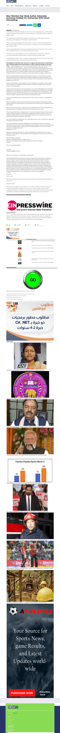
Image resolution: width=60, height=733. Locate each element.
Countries (41, 5)
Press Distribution (19, 5)
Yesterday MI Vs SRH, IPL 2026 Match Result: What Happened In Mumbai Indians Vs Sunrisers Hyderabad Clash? (30, 568)
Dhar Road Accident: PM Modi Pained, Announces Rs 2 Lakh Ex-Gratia (27, 455)
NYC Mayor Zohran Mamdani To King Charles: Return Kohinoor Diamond (27, 511)
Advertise (9, 723)
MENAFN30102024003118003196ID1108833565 (18, 194)
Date (8, 24)
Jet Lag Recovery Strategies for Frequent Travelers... (14, 299)
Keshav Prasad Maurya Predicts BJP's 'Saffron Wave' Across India (25, 426)
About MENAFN (11, 725)
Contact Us (10, 722)
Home (7, 5)
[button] (34, 3)
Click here (15, 713)
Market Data (28, 5)
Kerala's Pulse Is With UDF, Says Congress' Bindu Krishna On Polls (25, 370)
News (12, 5)
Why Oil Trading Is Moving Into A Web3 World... (13, 297)
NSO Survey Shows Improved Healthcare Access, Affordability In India (26, 483)
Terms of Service (11, 719)
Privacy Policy (10, 720)
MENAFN (9, 30)
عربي (32, 3)
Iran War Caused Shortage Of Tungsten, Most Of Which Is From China (27, 602)
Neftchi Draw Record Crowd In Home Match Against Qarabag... (43, 262)
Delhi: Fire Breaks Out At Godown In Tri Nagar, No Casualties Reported (27, 539)
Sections (47, 5)
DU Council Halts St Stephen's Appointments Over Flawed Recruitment (27, 398)
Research (35, 5)
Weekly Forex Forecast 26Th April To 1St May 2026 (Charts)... (42, 245)
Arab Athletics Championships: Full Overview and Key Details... (16, 295)
